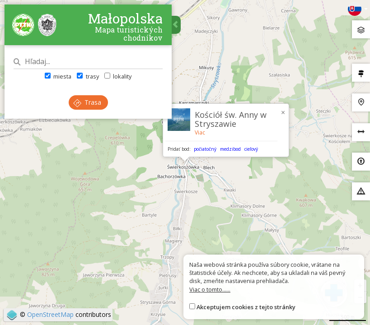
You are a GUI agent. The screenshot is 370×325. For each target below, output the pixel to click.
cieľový (251, 149)
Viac (200, 132)
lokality (117, 76)
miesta (58, 76)
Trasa (87, 102)
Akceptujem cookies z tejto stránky (246, 307)
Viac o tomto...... (209, 289)
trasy (87, 76)
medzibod (230, 149)
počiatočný (205, 149)
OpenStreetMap (50, 314)
